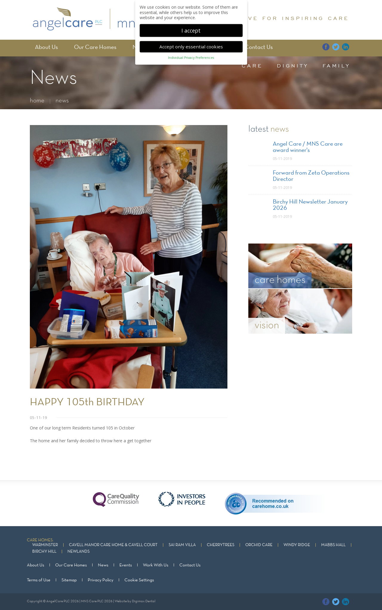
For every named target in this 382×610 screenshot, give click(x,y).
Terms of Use (38, 580)
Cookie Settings (139, 580)
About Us (46, 47)
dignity (293, 65)
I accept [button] (191, 24)
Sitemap (69, 580)
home (37, 101)
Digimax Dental (143, 601)
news (62, 101)
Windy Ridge (297, 545)
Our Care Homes (95, 47)
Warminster (45, 545)
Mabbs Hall (333, 545)
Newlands (78, 552)
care (252, 65)
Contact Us (258, 47)
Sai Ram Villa (182, 545)
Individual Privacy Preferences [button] (191, 52)
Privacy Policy (100, 580)
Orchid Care (258, 545)
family (336, 65)
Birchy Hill (44, 552)
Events (125, 565)
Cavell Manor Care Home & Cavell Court (113, 545)
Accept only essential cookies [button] (191, 41)
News (103, 565)
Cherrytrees (220, 545)
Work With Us (155, 565)
